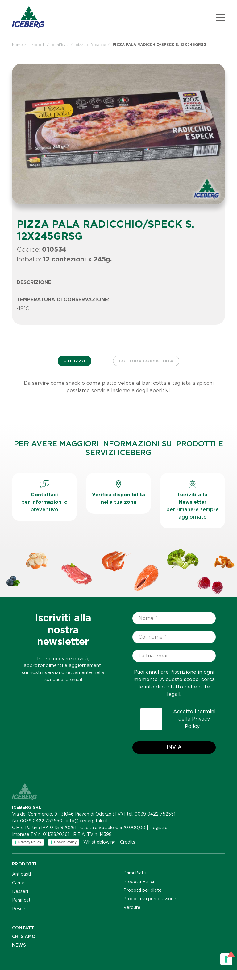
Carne (18, 882)
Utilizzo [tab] (74, 361)
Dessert (20, 891)
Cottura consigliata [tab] (146, 361)
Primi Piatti (134, 872)
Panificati (21, 900)
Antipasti (21, 874)
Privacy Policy (29, 842)
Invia (174, 747)
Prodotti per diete (142, 890)
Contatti (23, 927)
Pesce (18, 908)
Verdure (131, 907)
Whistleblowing (99, 842)
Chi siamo (23, 936)
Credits (127, 842)
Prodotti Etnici (138, 881)
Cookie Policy (65, 842)
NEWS (19, 945)
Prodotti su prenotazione (149, 898)
